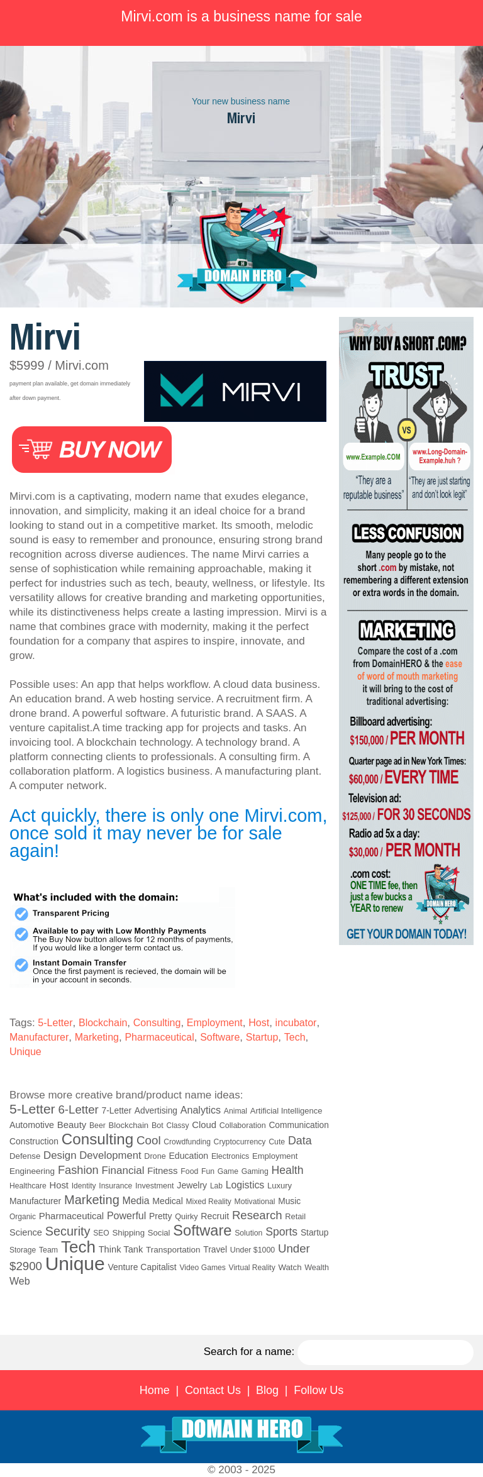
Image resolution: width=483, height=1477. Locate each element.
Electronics (230, 1156)
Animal (235, 1111)
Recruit (215, 1216)
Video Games (202, 1267)
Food (189, 1171)
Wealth (316, 1267)
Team (48, 1250)
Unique (25, 1051)
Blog (267, 1390)
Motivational (255, 1201)
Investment (154, 1185)
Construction (33, 1141)
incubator (296, 1022)
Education (188, 1156)
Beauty (72, 1124)
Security (68, 1231)
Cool (148, 1140)
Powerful (126, 1215)
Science (25, 1232)
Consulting (157, 1022)
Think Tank (121, 1249)
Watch (289, 1267)
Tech (295, 1037)
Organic (22, 1216)
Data (300, 1140)
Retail (295, 1216)
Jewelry (192, 1185)
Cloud (204, 1125)
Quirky (186, 1216)
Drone (154, 1156)
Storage (22, 1250)
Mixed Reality (208, 1201)
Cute (277, 1141)
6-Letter (78, 1109)
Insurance (115, 1185)
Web (19, 1281)
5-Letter (55, 1022)
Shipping (128, 1232)
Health (288, 1170)
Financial (122, 1170)
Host (258, 1022)
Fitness (162, 1170)
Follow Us (318, 1390)
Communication (299, 1125)
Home (155, 1390)
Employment (215, 1022)
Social (159, 1232)
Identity (84, 1185)
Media (136, 1200)
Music (289, 1201)
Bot (158, 1125)
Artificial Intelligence (286, 1110)
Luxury (279, 1185)
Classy (178, 1125)
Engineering (32, 1171)
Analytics (200, 1109)
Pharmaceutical (159, 1037)
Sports (281, 1231)
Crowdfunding (187, 1141)
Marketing (97, 1037)
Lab (216, 1185)
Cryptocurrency (240, 1141)
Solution (248, 1233)
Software (220, 1037)
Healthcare (28, 1185)
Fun (207, 1171)
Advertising (156, 1110)
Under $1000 (252, 1250)
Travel (215, 1249)
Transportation (173, 1249)
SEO (101, 1233)
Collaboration (242, 1125)
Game (228, 1171)
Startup (262, 1037)
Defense (24, 1156)
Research (257, 1215)
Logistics (245, 1185)
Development (110, 1155)
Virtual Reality (252, 1267)
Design (59, 1155)
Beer (97, 1125)
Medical (167, 1201)
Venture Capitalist (142, 1267)
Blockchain (103, 1022)
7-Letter (117, 1110)
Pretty (160, 1216)
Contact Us (213, 1390)
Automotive (31, 1125)
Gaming (255, 1171)
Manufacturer (39, 1037)
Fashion (78, 1170)
